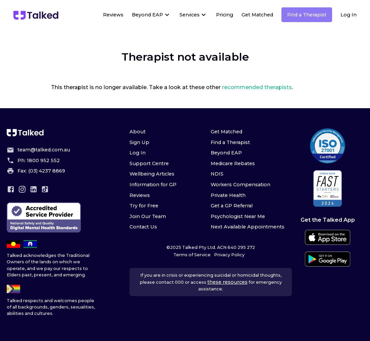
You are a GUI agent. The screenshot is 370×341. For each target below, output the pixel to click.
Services (189, 15)
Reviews (113, 15)
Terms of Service (192, 254)
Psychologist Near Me (238, 216)
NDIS (217, 174)
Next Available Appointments (247, 227)
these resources (227, 282)
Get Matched (257, 15)
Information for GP (152, 185)
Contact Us (143, 227)
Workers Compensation (240, 185)
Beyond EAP (147, 15)
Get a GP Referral (232, 206)
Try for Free (143, 206)
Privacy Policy (229, 254)
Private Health (228, 195)
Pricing (224, 15)
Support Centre (149, 163)
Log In (348, 15)
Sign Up (139, 142)
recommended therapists (257, 87)
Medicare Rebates (233, 163)
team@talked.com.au (43, 150)
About (137, 132)
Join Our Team (147, 216)
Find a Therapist (306, 15)
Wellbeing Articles (151, 174)
